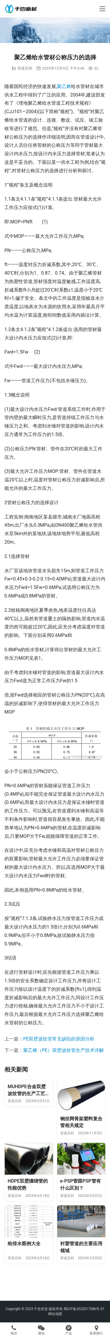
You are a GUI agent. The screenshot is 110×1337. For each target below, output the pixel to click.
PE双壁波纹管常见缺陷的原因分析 (58, 1039)
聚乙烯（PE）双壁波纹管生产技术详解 (63, 1050)
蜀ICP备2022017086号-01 (84, 1309)
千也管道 (41, 1309)
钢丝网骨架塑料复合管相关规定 (81, 1122)
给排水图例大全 (24, 1243)
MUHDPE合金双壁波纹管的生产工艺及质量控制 (29, 1090)
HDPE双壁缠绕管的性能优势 (28, 1184)
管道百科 (25, 68)
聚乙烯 (64, 86)
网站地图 (55, 1314)
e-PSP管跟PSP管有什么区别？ (80, 1184)
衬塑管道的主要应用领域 (81, 1247)
